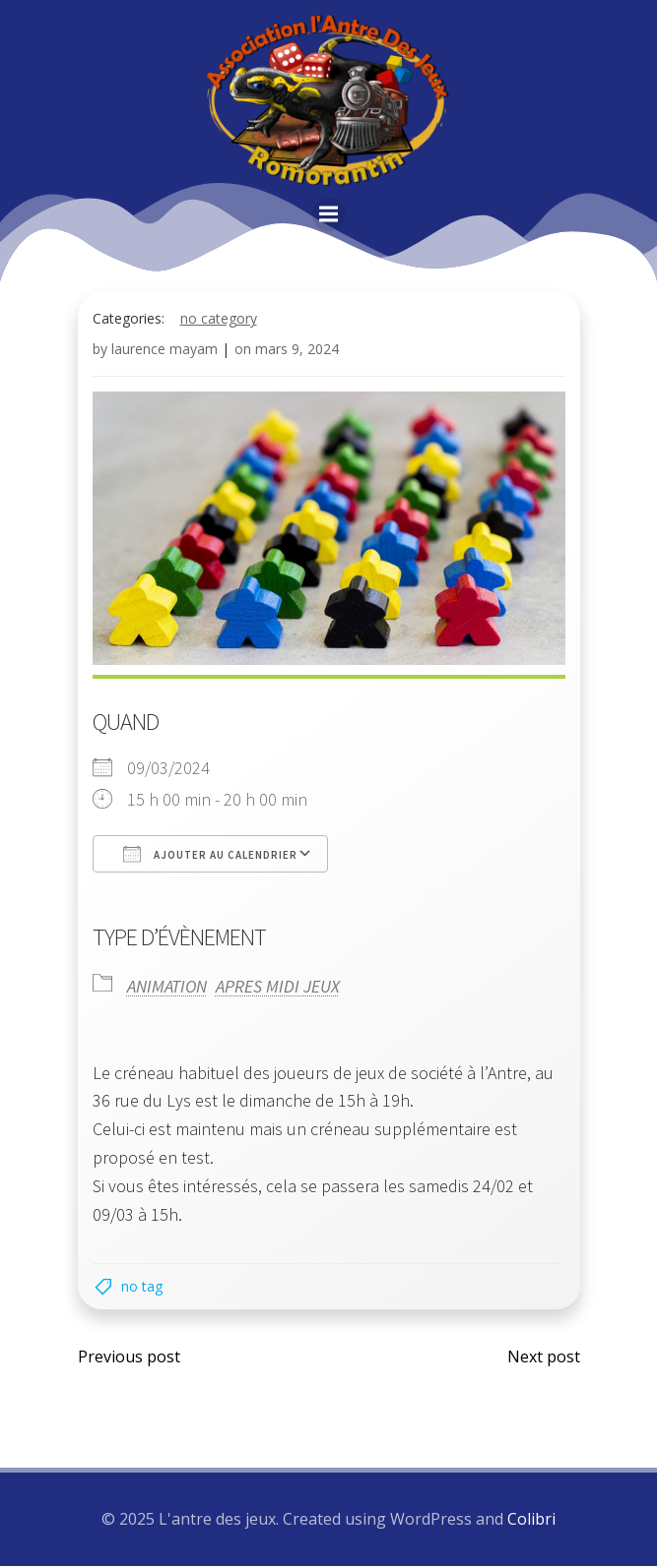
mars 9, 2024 (297, 348)
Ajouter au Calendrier (210, 852)
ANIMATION (167, 985)
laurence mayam (164, 348)
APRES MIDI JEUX (278, 985)
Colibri (531, 1519)
